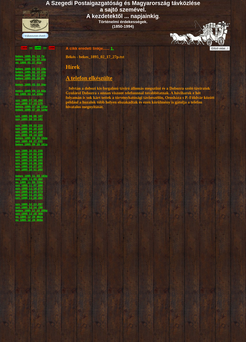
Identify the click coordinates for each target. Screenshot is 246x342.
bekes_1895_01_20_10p (30, 59)
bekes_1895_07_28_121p (31, 106)
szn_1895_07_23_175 (29, 103)
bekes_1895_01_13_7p (29, 56)
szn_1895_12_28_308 (29, 213)
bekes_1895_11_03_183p (31, 175)
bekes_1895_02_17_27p (30, 75)
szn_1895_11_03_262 (29, 179)
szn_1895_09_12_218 (29, 131)
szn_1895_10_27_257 (29, 166)
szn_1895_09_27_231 (29, 141)
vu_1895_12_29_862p (29, 216)
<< (31, 47)
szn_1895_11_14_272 (29, 188)
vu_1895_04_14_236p (29, 94)
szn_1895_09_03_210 (29, 125)
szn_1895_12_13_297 (29, 204)
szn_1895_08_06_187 (29, 116)
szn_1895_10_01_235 (29, 150)
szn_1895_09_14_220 (29, 134)
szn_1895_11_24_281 (29, 194)
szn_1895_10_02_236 (29, 153)
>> (44, 47)
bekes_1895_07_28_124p (31, 109)
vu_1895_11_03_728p (29, 182)
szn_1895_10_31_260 (29, 169)
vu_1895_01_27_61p (28, 62)
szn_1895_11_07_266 (29, 185)
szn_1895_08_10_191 (29, 119)
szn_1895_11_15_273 (29, 191)
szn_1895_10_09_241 (29, 160)
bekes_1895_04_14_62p (30, 90)
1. (112, 48)
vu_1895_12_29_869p (29, 219)
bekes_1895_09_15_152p (31, 138)
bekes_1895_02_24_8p (29, 78)
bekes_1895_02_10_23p (30, 71)
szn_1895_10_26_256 (29, 163)
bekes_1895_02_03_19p (30, 68)
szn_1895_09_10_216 (29, 128)
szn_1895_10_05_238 (29, 157)
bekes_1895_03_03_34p (30, 84)
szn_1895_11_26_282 (29, 197)
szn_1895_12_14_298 (29, 207)
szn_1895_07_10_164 (29, 100)
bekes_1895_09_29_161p (31, 144)
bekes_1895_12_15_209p (31, 210)
